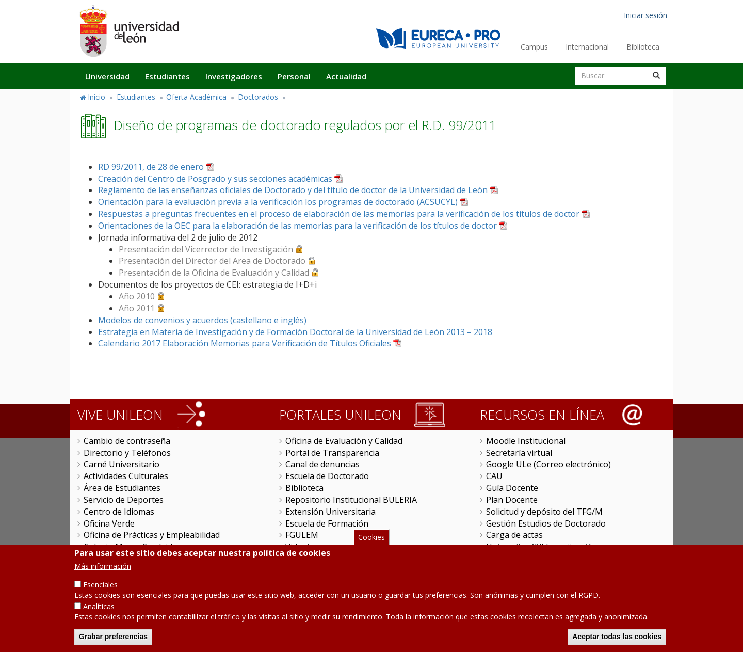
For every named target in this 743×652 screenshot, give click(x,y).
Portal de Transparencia (332, 452)
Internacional (587, 47)
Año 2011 (137, 308)
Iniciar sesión (645, 15)
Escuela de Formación (326, 523)
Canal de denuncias (322, 464)
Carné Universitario (121, 464)
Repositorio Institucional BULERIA (351, 499)
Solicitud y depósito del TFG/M (544, 511)
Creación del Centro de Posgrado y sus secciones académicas (215, 178)
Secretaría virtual (519, 452)
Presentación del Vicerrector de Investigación (206, 249)
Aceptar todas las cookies (616, 636)
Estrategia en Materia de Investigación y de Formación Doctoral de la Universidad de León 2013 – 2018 (295, 332)
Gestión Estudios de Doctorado (546, 523)
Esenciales (100, 585)
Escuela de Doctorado (327, 476)
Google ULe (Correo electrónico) (548, 464)
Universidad (107, 76)
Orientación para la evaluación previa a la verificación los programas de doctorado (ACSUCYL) (278, 202)
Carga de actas (514, 534)
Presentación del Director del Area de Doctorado (212, 260)
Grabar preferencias (113, 636)
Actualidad (346, 76)
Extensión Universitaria (330, 511)
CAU (494, 476)
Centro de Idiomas (119, 511)
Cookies (371, 537)
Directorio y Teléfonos (127, 452)
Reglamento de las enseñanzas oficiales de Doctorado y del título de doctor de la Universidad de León (293, 190)
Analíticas (99, 606)
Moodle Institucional (526, 441)
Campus (534, 47)
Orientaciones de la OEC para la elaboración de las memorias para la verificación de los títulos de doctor (297, 225)
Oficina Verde (109, 523)
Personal (294, 76)
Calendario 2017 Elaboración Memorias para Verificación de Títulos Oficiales (244, 343)
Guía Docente (512, 488)
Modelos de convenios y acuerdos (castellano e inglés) (202, 320)
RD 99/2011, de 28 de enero (151, 166)
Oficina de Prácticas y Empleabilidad (152, 534)
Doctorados (258, 97)
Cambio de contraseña (127, 441)
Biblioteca (642, 47)
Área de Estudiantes (122, 488)
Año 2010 (137, 296)
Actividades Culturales (126, 476)
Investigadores (233, 76)
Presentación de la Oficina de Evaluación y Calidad (214, 272)
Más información (102, 566)
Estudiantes (167, 76)
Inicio (96, 97)
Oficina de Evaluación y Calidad (343, 441)
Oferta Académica (196, 97)
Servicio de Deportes (124, 499)
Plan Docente (512, 499)
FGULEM (301, 534)
